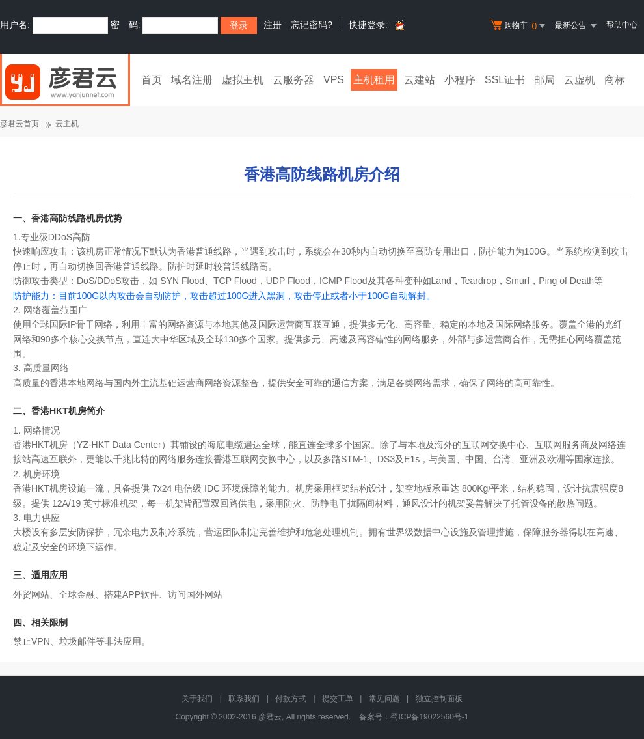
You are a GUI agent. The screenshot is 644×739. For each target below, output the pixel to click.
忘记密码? (311, 25)
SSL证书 (505, 79)
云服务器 (293, 79)
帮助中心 (621, 24)
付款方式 (290, 698)
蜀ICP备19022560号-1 (429, 716)
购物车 (519, 26)
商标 (614, 79)
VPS (333, 79)
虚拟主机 (242, 79)
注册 (272, 25)
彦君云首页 (19, 123)
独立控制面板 (439, 698)
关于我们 (197, 698)
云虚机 (579, 79)
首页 (151, 79)
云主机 (67, 123)
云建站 (419, 79)
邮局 (544, 79)
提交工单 (337, 698)
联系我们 (244, 698)
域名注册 (192, 79)
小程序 (460, 79)
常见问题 (384, 698)
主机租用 (374, 79)
